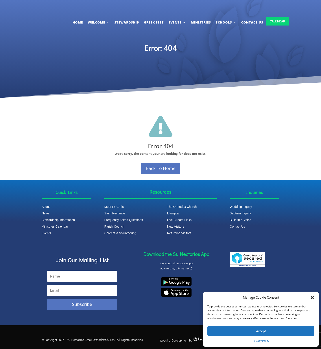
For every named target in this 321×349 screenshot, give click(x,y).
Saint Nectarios (114, 213)
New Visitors (175, 226)
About (46, 206)
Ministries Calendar (55, 226)
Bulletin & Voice (240, 220)
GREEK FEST (154, 22)
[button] (312, 297)
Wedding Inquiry (241, 206)
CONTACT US (252, 22)
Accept (261, 331)
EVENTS (175, 22)
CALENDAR (277, 21)
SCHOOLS (224, 22)
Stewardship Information (58, 220)
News (45, 213)
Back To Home (160, 168)
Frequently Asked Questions (123, 220)
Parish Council (114, 226)
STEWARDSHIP (126, 22)
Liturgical (173, 213)
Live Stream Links (179, 220)
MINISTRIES (201, 22)
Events (46, 233)
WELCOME (96, 22)
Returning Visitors (179, 233)
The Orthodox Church (182, 206)
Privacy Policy (261, 341)
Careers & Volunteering (120, 233)
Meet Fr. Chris (114, 206)
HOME (78, 22)
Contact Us (237, 226)
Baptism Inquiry (240, 213)
